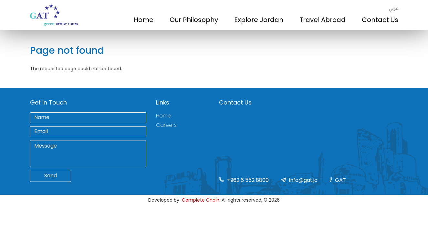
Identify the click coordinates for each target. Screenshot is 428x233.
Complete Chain (200, 200)
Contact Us (380, 20)
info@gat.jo (303, 180)
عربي (393, 8)
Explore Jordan (258, 20)
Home (143, 20)
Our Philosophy (194, 20)
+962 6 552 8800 (248, 180)
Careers (166, 125)
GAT (340, 180)
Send (50, 175)
